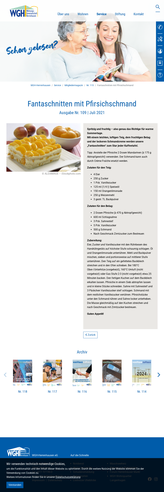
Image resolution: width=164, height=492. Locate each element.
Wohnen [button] (83, 14)
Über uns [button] (63, 14)
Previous (5, 374)
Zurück (90, 334)
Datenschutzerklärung (68, 477)
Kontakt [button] (139, 14)
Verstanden (14, 484)
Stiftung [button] (120, 14)
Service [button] (104, 13)
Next (158, 374)
